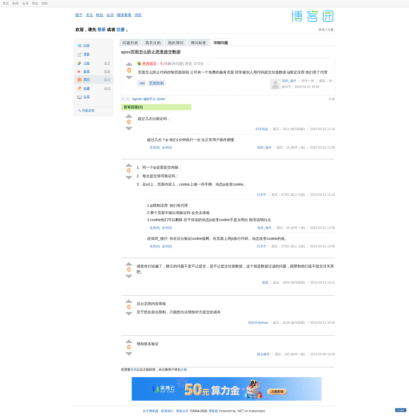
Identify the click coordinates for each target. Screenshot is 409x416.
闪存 (86, 45)
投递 (107, 71)
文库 (86, 97)
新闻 (15, 3)
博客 (86, 54)
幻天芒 (261, 195)
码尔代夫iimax (258, 323)
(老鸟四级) (297, 129)
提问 (107, 79)
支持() (155, 147)
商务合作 (182, 411)
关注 (89, 15)
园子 (79, 15)
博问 (86, 79)
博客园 (213, 411)
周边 (35, 3)
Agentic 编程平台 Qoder (148, 99)
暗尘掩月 (263, 354)
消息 (138, 15)
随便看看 (124, 15)
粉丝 (99, 15)
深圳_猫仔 (289, 81)
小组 (86, 63)
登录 (101, 29)
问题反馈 (88, 110)
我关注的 (153, 43)
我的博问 (176, 43)
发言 (107, 63)
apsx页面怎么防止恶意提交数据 (151, 52)
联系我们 (167, 411)
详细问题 (220, 43)
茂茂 (265, 282)
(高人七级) (297, 195)
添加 (107, 88)
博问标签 (198, 43)
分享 (332, 99)
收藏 (86, 88)
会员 (25, 3)
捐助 (44, 3)
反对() (167, 147)
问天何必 (262, 129)
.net (142, 83)
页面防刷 (156, 83)
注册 (120, 29)
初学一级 (308, 81)
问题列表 (130, 43)
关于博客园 (150, 411)
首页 (6, 3)
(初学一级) (297, 147)
